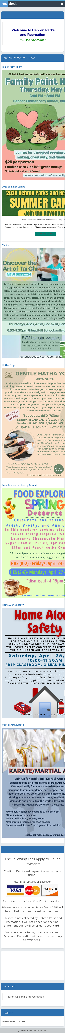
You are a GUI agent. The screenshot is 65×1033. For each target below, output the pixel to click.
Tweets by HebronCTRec (13, 1021)
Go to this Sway (45, 233)
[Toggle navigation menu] (62, 3)
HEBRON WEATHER (32, 965)
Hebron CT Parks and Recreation (25, 996)
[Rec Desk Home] (16, 3)
